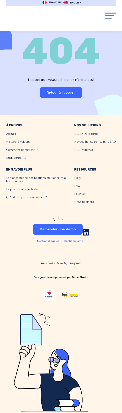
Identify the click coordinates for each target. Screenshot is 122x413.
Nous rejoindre (84, 202)
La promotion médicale (22, 189)
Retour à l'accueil (61, 92)
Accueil (11, 134)
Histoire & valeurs (18, 141)
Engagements (16, 158)
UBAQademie (83, 150)
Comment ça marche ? (22, 150)
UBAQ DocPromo (86, 134)
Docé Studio (80, 277)
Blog (77, 178)
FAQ (77, 186)
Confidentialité (73, 241)
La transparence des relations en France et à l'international (36, 179)
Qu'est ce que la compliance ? (26, 197)
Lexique (79, 194)
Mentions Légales (48, 241)
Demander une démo (58, 229)
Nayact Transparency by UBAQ (95, 141)
